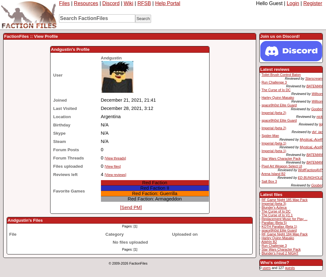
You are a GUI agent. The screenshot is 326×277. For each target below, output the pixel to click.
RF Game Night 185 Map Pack (285, 200)
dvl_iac (317, 132)
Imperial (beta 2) (274, 113)
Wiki (128, 3)
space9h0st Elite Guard (279, 105)
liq (321, 124)
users (267, 268)
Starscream (314, 78)
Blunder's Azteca (274, 207)
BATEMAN (314, 86)
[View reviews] (115, 175)
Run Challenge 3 (274, 82)
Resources (86, 3)
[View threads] (115, 158)
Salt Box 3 (269, 181)
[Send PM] (131, 207)
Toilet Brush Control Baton (281, 75)
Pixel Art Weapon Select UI (282, 166)
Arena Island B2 (273, 174)
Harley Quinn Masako (278, 97)
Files (64, 3)
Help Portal (167, 3)
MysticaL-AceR (311, 139)
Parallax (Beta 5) (274, 223)
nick (319, 116)
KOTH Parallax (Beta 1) (279, 226)
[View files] (113, 166)
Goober (317, 109)
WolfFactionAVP (310, 170)
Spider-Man (270, 136)
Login (293, 3)
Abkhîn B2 (269, 242)
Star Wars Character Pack (281, 158)
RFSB (144, 3)
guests (290, 268)
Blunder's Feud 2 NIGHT (280, 253)
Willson (317, 94)
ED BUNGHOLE (310, 177)
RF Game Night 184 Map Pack (285, 234)
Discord (110, 3)
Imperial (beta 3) (274, 204)
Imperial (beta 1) (274, 143)
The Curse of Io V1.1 (277, 215)
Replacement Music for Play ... (285, 219)
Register (312, 3)
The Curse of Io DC (276, 90)
